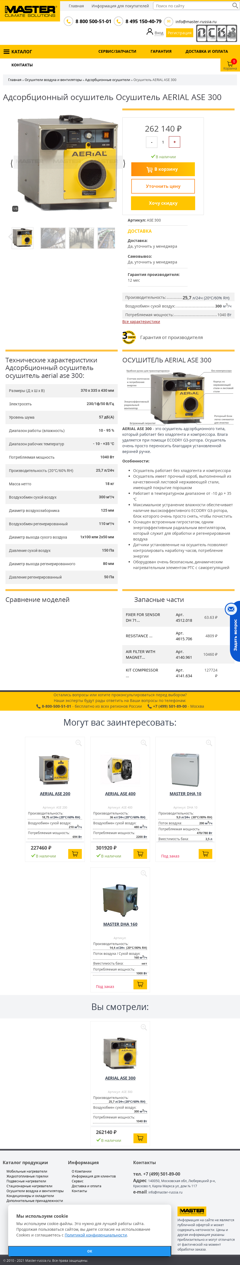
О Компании (82, 1171)
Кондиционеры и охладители (30, 1195)
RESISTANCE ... (139, 635)
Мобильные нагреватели (27, 1171)
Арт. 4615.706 (184, 635)
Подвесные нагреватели (26, 1181)
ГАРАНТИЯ (161, 51)
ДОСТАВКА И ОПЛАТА (207, 51)
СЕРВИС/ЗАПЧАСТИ (117, 51)
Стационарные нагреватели (29, 1186)
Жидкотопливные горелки (27, 1176)
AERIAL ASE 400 (120, 793)
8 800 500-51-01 (93, 21)
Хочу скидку (163, 203)
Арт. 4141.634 (184, 672)
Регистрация (180, 32)
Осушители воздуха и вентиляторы (53, 79)
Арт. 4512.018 (184, 617)
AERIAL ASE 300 (120, 1078)
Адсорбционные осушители (107, 79)
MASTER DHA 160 (120, 924)
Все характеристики (141, 321)
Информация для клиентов (94, 1176)
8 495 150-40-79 (143, 21)
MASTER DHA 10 (185, 793)
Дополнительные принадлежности (35, 1200)
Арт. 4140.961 (184, 654)
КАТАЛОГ (21, 52)
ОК (89, 1251)
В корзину (166, 169)
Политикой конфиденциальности (96, 1235)
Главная (76, 5)
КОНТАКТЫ (22, 64)
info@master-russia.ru (196, 21)
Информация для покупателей (120, 5)
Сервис (77, 1181)
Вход (159, 32)
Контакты (79, 1191)
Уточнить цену (163, 186)
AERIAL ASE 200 (55, 793)
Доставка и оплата (86, 1186)
